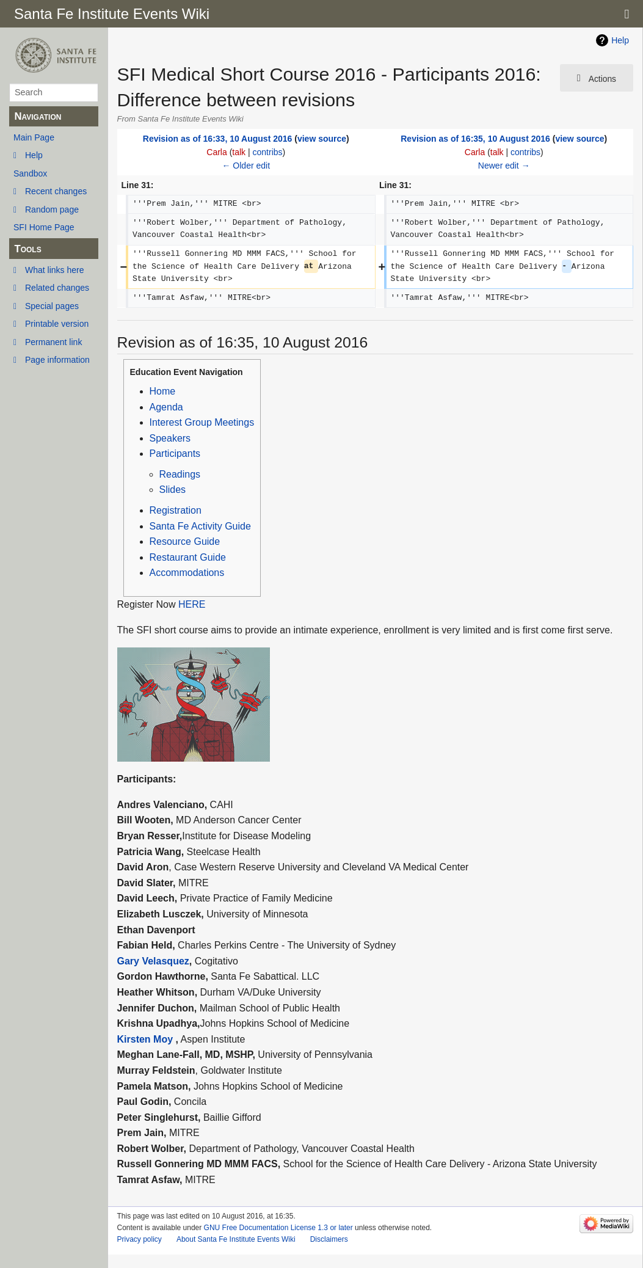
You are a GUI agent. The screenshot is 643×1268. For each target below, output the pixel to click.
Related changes (57, 288)
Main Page (33, 137)
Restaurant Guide (188, 557)
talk (238, 152)
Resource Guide (185, 541)
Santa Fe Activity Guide (200, 526)
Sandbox (30, 173)
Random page (52, 209)
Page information (57, 360)
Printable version (57, 324)
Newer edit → (504, 165)
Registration (176, 510)
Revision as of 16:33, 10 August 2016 (217, 139)
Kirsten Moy (145, 1039)
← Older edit (246, 165)
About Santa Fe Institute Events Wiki (236, 1239)
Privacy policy (139, 1239)
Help (34, 155)
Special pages (52, 306)
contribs (268, 152)
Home (163, 391)
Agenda (166, 407)
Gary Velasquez (153, 961)
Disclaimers (329, 1239)
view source (321, 139)
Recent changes (56, 191)
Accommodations (187, 572)
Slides (172, 489)
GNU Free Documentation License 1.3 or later (278, 1227)
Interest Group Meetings (202, 422)
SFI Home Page (43, 227)
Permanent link (53, 342)
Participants (175, 453)
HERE (191, 604)
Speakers (170, 438)
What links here (54, 270)
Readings (180, 474)
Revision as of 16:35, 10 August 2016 (475, 139)
